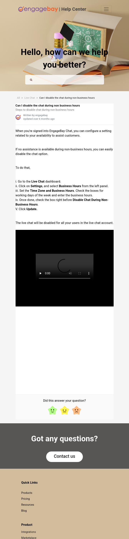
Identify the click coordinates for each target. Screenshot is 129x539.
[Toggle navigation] (106, 9)
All (18, 97)
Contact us (64, 456)
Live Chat (29, 97)
